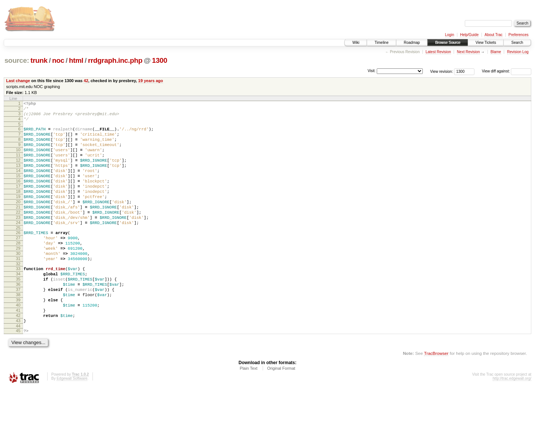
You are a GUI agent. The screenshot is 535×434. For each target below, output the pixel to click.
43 (18, 364)
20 (18, 222)
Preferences (519, 35)
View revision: (441, 71)
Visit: (371, 71)
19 (18, 215)
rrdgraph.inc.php (115, 60)
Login (449, 35)
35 (18, 313)
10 (18, 158)
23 (18, 241)
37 (18, 326)
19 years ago (150, 80)
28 (18, 271)
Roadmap (412, 43)
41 (18, 351)
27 (18, 264)
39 (18, 339)
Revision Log (518, 52)
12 (18, 171)
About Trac (493, 35)
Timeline (381, 43)
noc (58, 60)
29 (18, 277)
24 (18, 247)
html (76, 60)
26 (18, 258)
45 (18, 375)
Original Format (281, 414)
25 (18, 253)
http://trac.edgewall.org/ (512, 424)
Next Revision (468, 52)
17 (18, 203)
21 (18, 228)
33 (18, 301)
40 (18, 345)
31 (18, 290)
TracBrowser (436, 398)
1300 (159, 60)
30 (18, 283)
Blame (495, 52)
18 (18, 209)
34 (18, 307)
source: (16, 60)
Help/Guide (469, 35)
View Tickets (486, 43)
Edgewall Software (71, 424)
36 (18, 320)
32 (18, 296)
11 (18, 165)
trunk (39, 60)
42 (86, 80)
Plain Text (248, 414)
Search (517, 43)
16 (18, 196)
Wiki (355, 43)
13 (18, 177)
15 (18, 190)
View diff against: (506, 71)
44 (18, 370)
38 (18, 332)
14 (18, 184)
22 (18, 234)
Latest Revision (438, 52)
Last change (18, 80)
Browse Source (447, 43)
